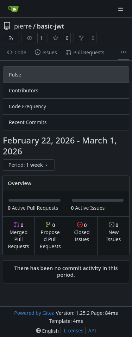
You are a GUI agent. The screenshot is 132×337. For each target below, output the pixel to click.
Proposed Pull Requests (50, 236)
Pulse (15, 74)
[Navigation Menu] (121, 8)
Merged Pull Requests (18, 236)
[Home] (13, 8)
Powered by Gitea (34, 313)
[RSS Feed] (11, 38)
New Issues (113, 232)
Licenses (73, 330)
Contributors (23, 90)
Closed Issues (81, 232)
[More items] (123, 52)
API (92, 330)
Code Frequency (27, 106)
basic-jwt (50, 26)
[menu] (29, 165)
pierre (23, 26)
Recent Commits (27, 122)
